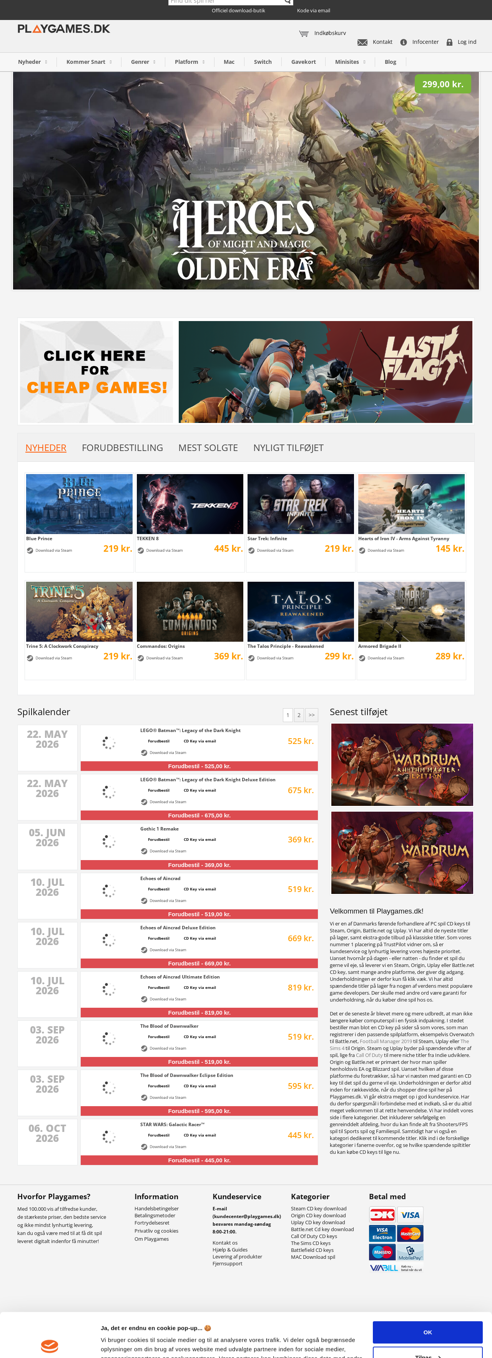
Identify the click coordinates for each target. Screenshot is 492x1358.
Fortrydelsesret (152, 1222)
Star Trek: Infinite (267, 538)
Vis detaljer (116, 1343)
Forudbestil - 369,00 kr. (199, 865)
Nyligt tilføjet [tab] (288, 447)
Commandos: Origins (161, 646)
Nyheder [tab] (45, 447)
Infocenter (419, 41)
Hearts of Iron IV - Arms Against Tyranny (403, 538)
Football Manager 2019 (386, 1041)
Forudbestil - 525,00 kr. (199, 766)
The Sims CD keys (311, 1243)
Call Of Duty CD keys (314, 1236)
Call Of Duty (369, 1055)
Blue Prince (39, 538)
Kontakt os (225, 1242)
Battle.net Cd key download (322, 1229)
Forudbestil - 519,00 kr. (199, 914)
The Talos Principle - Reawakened (286, 646)
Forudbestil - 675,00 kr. (199, 815)
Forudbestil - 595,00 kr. (199, 1111)
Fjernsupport (228, 1263)
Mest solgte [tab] (208, 447)
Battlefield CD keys (312, 1249)
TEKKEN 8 (148, 538)
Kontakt (374, 41)
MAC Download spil (313, 1256)
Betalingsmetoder (155, 1215)
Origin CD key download (318, 1215)
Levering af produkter (237, 1256)
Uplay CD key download (318, 1222)
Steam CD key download (319, 1208)
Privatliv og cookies (156, 1230)
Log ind (462, 41)
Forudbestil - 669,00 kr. (199, 963)
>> (312, 715)
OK (428, 1286)
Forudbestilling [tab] (122, 447)
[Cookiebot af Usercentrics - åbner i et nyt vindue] (49, 1343)
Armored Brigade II (379, 646)
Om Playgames (152, 1238)
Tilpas (428, 1311)
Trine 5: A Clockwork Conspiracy (62, 646)
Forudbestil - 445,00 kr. (199, 1160)
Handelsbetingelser (157, 1208)
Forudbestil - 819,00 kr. (199, 1012)
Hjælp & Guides (230, 1249)
